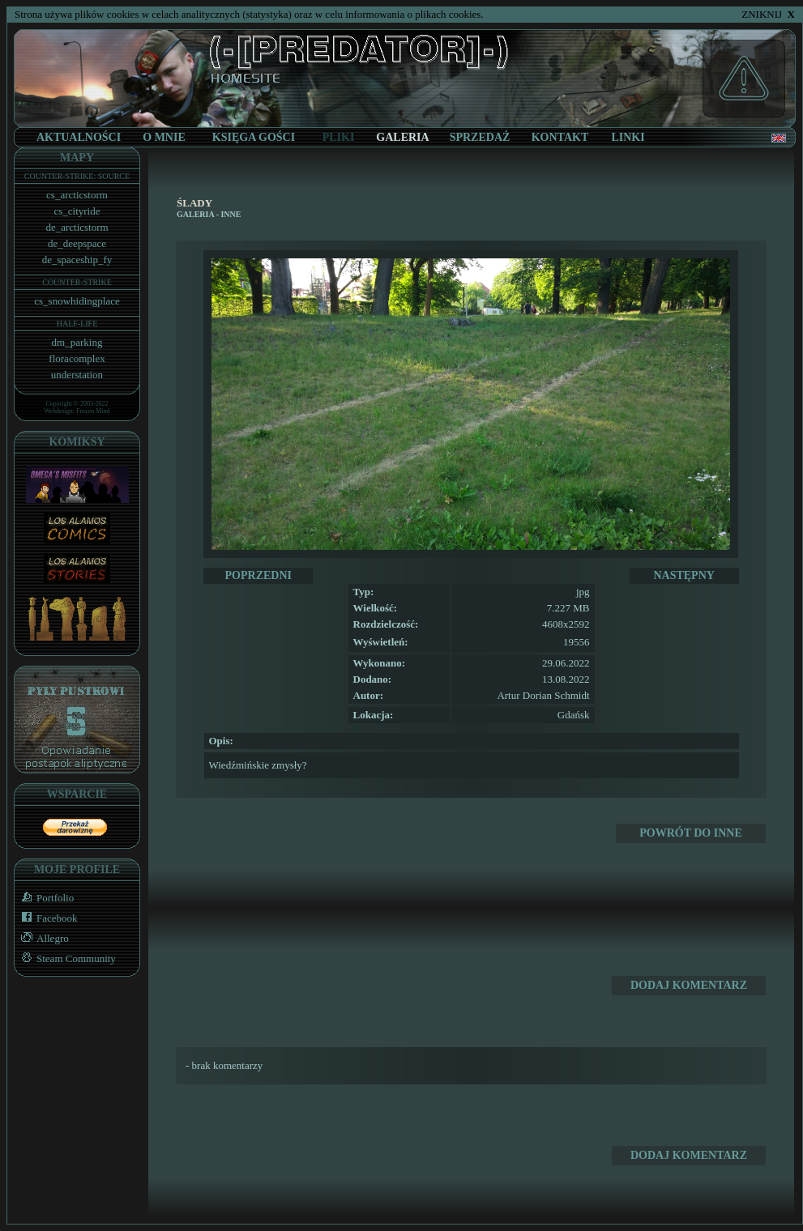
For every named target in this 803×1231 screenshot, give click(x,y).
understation (77, 374)
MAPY (77, 157)
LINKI (627, 137)
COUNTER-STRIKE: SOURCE (77, 176)
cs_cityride (76, 211)
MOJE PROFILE (77, 869)
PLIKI (338, 137)
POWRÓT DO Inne (690, 833)
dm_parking (77, 342)
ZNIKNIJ (768, 14)
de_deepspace (77, 243)
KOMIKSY (77, 442)
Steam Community (65, 958)
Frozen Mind (93, 411)
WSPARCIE (77, 794)
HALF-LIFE (77, 323)
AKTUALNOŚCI (78, 137)
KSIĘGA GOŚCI (253, 137)
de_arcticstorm (76, 227)
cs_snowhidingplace (76, 301)
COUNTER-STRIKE (77, 282)
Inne (230, 214)
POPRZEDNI (258, 575)
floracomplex (77, 358)
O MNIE (164, 137)
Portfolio (44, 898)
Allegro (42, 938)
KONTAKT (560, 137)
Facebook (46, 918)
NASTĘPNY (683, 575)
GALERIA (195, 214)
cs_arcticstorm (77, 195)
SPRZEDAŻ (480, 137)
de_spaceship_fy (77, 259)
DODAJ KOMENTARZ (688, 985)
